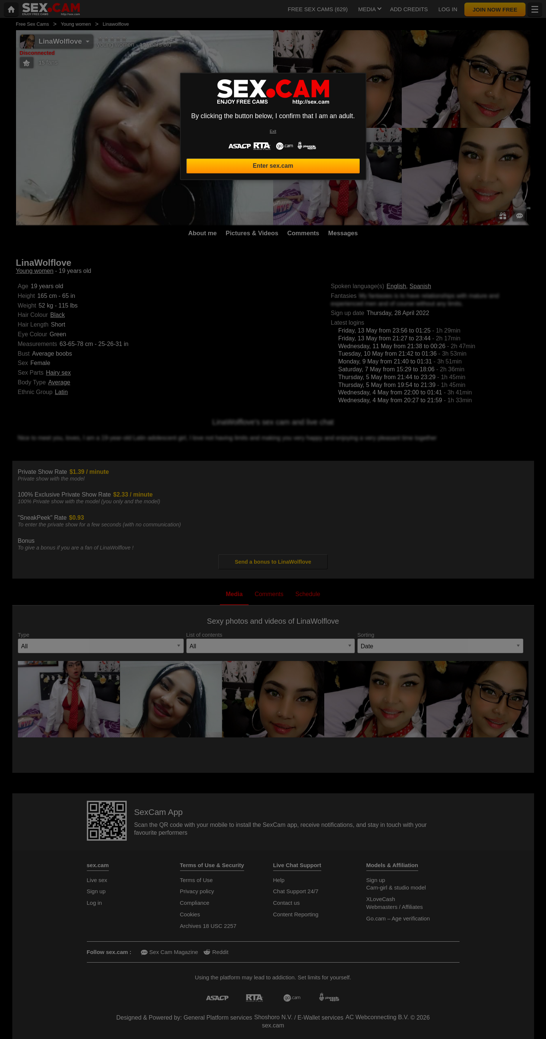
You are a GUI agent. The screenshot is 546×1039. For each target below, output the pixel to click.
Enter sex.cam (273, 166)
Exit (273, 131)
